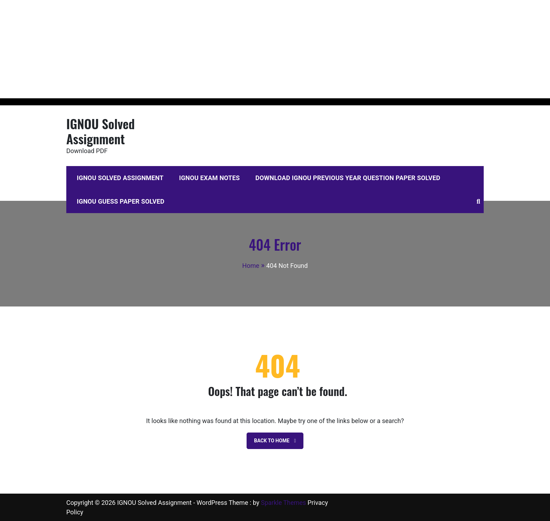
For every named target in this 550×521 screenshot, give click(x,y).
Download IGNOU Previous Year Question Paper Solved (347, 178)
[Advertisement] (210, 49)
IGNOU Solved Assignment (100, 131)
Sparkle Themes (283, 502)
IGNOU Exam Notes (209, 178)
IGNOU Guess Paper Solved (121, 201)
